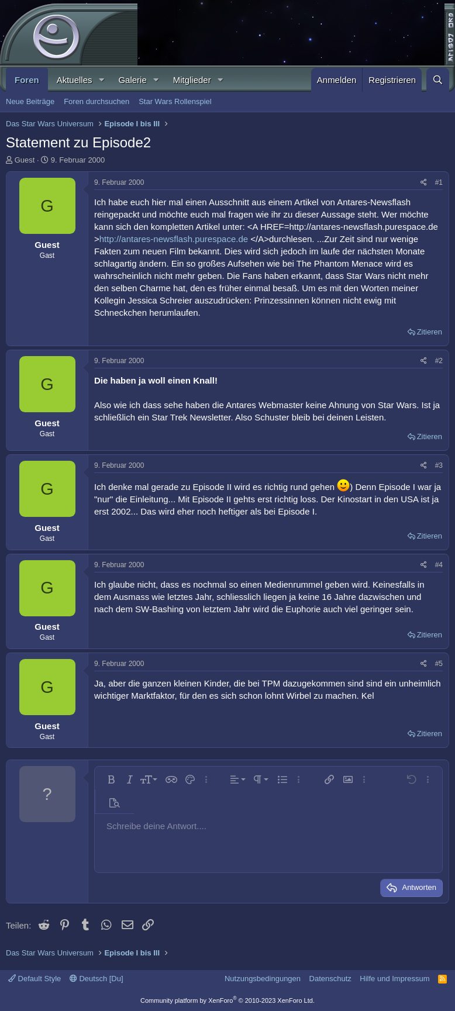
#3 (439, 465)
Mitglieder (192, 80)
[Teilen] (423, 182)
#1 (439, 182)
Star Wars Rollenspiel (175, 101)
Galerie (132, 80)
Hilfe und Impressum (394, 978)
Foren (27, 80)
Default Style (34, 978)
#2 (439, 361)
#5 (439, 664)
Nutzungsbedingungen (263, 978)
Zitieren (429, 331)
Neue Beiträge (30, 101)
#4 (439, 565)
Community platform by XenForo (227, 1000)
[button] (101, 80)
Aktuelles (74, 80)
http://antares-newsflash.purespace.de (173, 239)
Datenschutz (330, 978)
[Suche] (437, 80)
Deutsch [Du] (96, 978)
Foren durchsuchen (96, 101)
